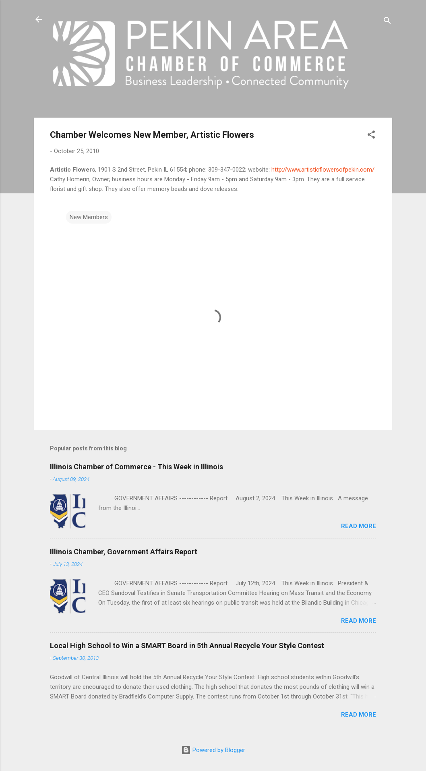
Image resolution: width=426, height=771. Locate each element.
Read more (358, 526)
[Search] (387, 22)
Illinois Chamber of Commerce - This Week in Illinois (136, 466)
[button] (371, 136)
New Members (89, 217)
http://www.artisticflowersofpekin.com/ (322, 169)
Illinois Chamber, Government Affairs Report (123, 551)
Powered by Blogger (213, 750)
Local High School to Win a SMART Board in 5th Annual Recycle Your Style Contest (187, 645)
